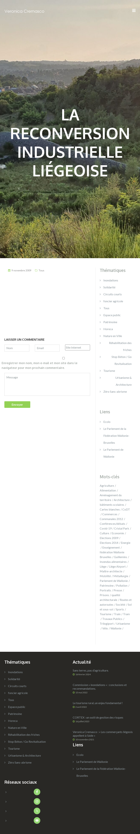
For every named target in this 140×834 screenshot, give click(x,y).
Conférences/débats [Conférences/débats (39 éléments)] (112, 523)
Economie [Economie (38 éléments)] (118, 533)
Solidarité (109, 287)
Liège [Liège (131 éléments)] (103, 566)
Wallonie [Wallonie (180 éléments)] (115, 628)
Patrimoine (110, 322)
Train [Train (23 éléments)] (117, 614)
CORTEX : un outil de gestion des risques (98, 717)
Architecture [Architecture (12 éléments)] (122, 500)
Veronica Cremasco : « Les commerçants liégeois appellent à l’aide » (103, 733)
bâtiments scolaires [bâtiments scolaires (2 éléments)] (112, 504)
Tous (41, 270)
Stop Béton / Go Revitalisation (122, 360)
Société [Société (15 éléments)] (120, 604)
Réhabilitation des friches (120, 346)
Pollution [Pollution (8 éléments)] (121, 585)
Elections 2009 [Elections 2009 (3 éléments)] (109, 538)
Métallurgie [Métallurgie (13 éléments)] (120, 576)
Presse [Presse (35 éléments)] (118, 590)
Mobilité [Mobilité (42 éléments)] (105, 576)
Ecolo (106, 421)
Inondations (110, 280)
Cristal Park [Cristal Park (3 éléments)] (121, 528)
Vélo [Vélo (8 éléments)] (105, 628)
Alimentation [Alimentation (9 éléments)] (108, 490)
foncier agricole (113, 301)
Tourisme (109, 370)
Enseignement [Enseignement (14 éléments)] (111, 547)
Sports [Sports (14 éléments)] (120, 609)
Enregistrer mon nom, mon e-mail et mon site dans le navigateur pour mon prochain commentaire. (39, 365)
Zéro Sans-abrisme (115, 391)
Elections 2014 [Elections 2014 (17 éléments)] (109, 542)
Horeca (108, 329)
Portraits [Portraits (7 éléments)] (105, 590)
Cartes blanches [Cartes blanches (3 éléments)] (110, 509)
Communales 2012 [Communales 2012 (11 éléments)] (111, 519)
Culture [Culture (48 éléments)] (104, 533)
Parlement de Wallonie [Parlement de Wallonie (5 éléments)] (114, 580)
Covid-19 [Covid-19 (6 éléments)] (106, 528)
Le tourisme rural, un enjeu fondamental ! (98, 703)
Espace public (112, 315)
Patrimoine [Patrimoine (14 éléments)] (107, 585)
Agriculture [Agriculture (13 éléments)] (107, 485)
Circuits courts (112, 294)
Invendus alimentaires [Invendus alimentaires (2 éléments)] (113, 561)
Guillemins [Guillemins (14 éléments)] (120, 557)
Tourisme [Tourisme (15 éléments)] (105, 614)
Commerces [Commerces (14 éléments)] (109, 514)
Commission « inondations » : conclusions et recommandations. (100, 686)
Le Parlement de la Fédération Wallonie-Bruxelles (116, 435)
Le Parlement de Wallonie (92, 761)
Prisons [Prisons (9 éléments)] (104, 595)
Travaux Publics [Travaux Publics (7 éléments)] (112, 618)
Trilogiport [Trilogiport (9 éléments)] (107, 623)
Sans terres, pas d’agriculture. (91, 670)
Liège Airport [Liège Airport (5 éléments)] (117, 566)
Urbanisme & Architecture (123, 381)
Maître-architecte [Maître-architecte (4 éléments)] (111, 571)
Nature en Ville (112, 336)
